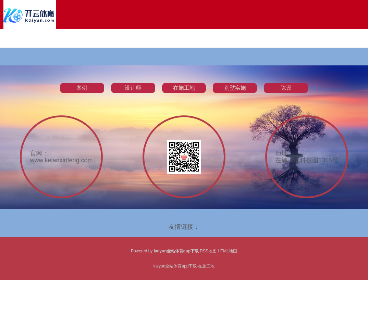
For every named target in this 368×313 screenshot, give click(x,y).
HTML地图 (227, 251)
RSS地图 (208, 251)
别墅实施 (235, 91)
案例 (81, 91)
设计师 (133, 91)
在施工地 (184, 91)
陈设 (286, 91)
